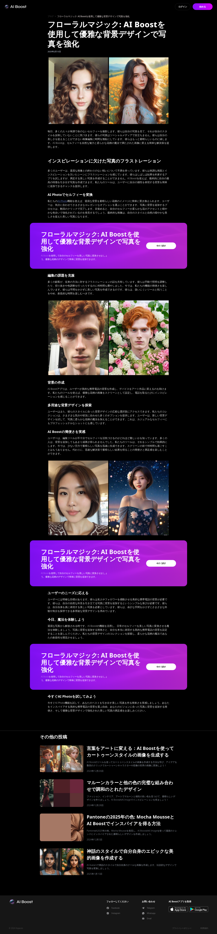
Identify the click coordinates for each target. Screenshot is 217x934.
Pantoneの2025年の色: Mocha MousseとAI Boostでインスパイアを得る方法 (131, 820)
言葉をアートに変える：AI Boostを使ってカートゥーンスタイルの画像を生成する (130, 751)
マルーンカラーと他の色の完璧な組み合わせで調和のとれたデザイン (130, 786)
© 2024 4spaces (16, 928)
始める (202, 6)
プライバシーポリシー (182, 928)
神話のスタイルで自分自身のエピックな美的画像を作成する (130, 854)
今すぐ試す (161, 245)
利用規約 (204, 928)
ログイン (182, 6)
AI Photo (62, 201)
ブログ (51, 16)
